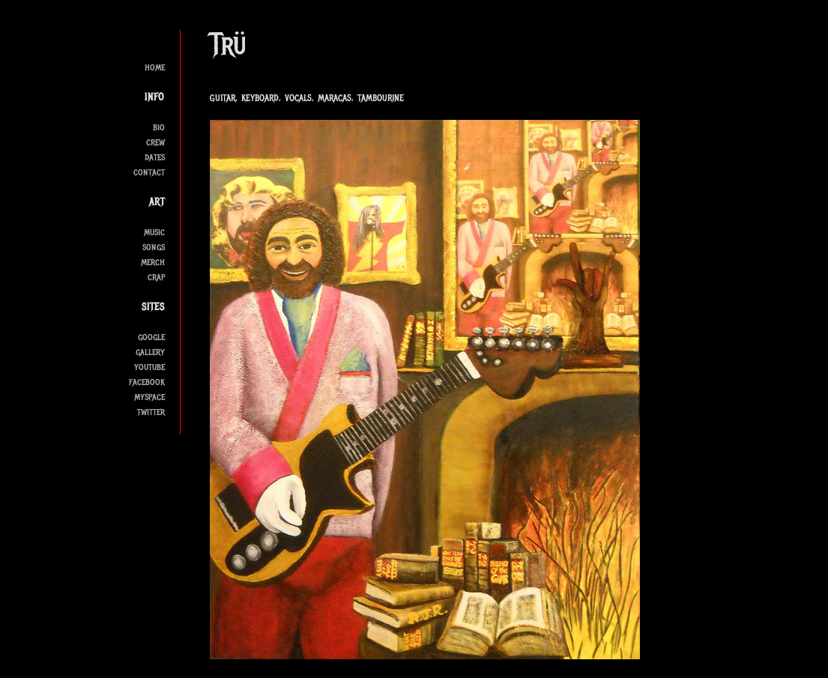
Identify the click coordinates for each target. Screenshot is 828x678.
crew (155, 142)
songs (153, 246)
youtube (149, 366)
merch (153, 261)
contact (149, 172)
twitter (151, 411)
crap (156, 276)
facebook (147, 381)
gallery (150, 351)
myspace (149, 396)
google (151, 336)
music (154, 232)
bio (159, 127)
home (155, 67)
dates (155, 157)
